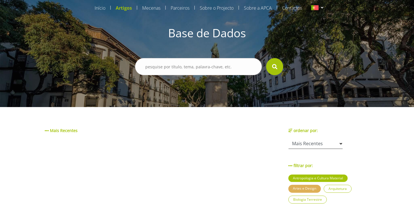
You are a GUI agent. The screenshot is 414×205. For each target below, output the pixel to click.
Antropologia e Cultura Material (318, 178)
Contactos (292, 8)
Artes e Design (304, 188)
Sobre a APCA (258, 8)
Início (100, 8)
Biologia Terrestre (307, 199)
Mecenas (151, 8)
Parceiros (180, 8)
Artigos (124, 8)
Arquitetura (338, 188)
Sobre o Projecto (217, 8)
